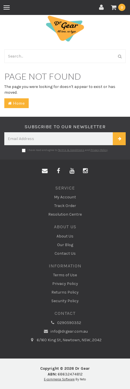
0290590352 (65, 323)
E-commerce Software (59, 379)
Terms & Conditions (71, 150)
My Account (65, 197)
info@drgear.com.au (65, 331)
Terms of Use (65, 275)
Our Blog (65, 244)
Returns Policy (65, 292)
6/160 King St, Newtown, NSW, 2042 (65, 340)
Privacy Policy (99, 150)
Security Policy (65, 300)
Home (16, 103)
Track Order (65, 205)
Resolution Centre (65, 214)
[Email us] (45, 171)
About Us (65, 236)
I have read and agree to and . (65, 150)
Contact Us (65, 253)
